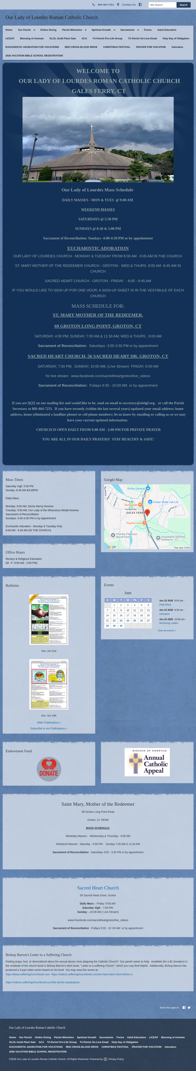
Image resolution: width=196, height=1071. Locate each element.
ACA (84, 38)
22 (114, 620)
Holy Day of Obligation (176, 38)
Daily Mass (165, 604)
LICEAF (10, 38)
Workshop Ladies (168, 623)
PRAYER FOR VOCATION (151, 47)
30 (121, 625)
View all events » (167, 630)
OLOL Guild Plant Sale (62, 38)
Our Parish (24, 29)
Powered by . (99, 1059)
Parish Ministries (72, 29)
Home (9, 29)
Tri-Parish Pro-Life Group (107, 38)
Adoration (177, 47)
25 (134, 620)
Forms (148, 29)
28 (107, 625)
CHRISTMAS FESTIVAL (116, 47)
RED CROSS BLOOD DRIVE (81, 47)
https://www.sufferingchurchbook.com (28, 974)
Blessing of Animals (32, 38)
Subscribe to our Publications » (49, 728)
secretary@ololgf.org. (139, 403)
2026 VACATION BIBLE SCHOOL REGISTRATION (34, 55)
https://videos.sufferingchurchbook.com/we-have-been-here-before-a (91, 974)
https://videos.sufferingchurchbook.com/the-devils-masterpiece (43, 982)
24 (128, 620)
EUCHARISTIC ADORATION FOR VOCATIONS (32, 47)
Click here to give (49, 769)
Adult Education (166, 29)
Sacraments (127, 29)
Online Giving (48, 29)
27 (148, 620)
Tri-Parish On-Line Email (142, 38)
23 (121, 620)
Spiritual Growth (101, 29)
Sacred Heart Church (98, 888)
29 (114, 625)
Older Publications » (49, 722)
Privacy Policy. (116, 1059)
